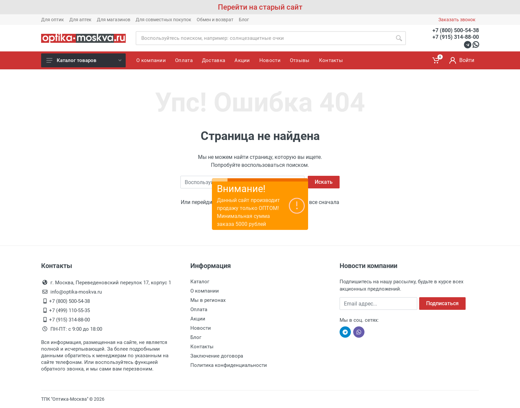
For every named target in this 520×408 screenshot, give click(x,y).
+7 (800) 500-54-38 (455, 30)
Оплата (198, 309)
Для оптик (52, 19)
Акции (197, 319)
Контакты (202, 347)
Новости (200, 328)
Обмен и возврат (215, 19)
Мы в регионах (208, 300)
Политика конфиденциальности (228, 365)
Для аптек (80, 19)
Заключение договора (216, 356)
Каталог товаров (83, 60)
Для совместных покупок (163, 19)
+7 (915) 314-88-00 (455, 37)
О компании (204, 291)
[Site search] (264, 38)
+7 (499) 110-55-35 (69, 310)
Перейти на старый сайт (260, 7)
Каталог (199, 282)
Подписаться (442, 303)
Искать (324, 182)
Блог (244, 19)
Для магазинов (113, 19)
